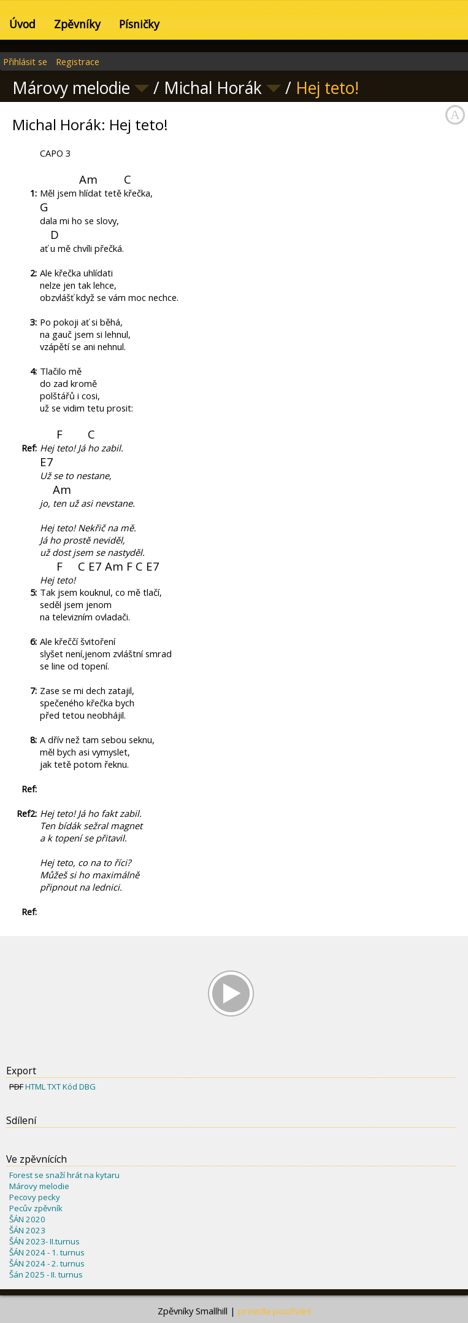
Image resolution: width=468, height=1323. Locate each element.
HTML (35, 1086)
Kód (70, 1086)
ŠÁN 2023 (27, 1230)
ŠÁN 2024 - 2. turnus (47, 1263)
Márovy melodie (39, 1186)
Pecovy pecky (34, 1197)
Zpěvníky (77, 24)
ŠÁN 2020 (27, 1219)
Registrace (77, 61)
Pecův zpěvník (36, 1208)
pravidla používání (274, 1311)
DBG (87, 1086)
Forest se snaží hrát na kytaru (64, 1175)
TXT (54, 1086)
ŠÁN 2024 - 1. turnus (47, 1252)
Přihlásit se (25, 61)
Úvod (22, 24)
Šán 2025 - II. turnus (46, 1274)
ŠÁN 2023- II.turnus (44, 1241)
